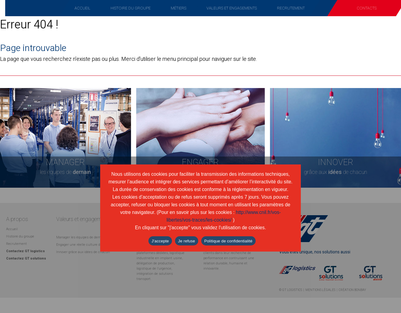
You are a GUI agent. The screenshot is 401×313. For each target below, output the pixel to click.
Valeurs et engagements (231, 8)
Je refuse (186, 241)
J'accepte (160, 241)
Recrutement (291, 8)
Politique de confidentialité (228, 241)
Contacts (367, 8)
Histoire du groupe (131, 8)
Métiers (178, 8)
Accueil (82, 8)
